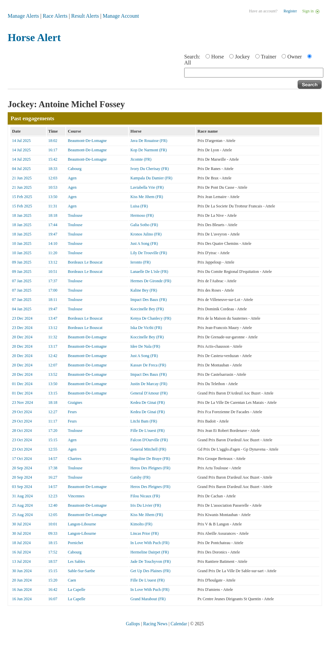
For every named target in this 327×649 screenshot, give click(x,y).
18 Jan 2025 (21, 215)
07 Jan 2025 (21, 281)
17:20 (52, 430)
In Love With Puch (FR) (150, 542)
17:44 (52, 224)
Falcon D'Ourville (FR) (149, 440)
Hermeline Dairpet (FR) (149, 552)
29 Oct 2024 (22, 412)
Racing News (155, 623)
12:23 (52, 496)
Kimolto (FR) (141, 524)
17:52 (52, 552)
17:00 (52, 290)
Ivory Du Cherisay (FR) (149, 168)
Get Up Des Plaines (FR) (150, 571)
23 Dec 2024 (22, 318)
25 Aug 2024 (22, 505)
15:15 (52, 440)
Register (290, 11)
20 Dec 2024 (22, 337)
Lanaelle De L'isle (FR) (149, 271)
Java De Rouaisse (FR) (148, 140)
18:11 (52, 299)
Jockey (242, 56)
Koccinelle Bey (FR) (147, 309)
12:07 (52, 365)
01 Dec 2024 (22, 383)
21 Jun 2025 (22, 178)
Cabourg (74, 168)
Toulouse (75, 215)
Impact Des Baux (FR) (148, 299)
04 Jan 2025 (21, 309)
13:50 (52, 196)
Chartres (74, 458)
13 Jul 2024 (21, 561)
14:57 (52, 458)
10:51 (52, 271)
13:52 (52, 374)
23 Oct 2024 (22, 440)
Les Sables (76, 561)
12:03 (52, 178)
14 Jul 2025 (21, 140)
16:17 (52, 150)
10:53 (52, 187)
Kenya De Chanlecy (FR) (150, 318)
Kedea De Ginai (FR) (147, 402)
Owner (294, 56)
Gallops (133, 623)
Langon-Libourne (82, 524)
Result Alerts (85, 16)
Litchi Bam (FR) (143, 421)
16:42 (52, 589)
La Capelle (76, 589)
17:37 (52, 281)
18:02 (52, 140)
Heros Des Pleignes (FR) (150, 468)
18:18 (52, 215)
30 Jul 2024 (21, 524)
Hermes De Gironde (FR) (150, 281)
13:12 (52, 262)
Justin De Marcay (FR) (148, 383)
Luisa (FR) (139, 206)
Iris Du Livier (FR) (145, 505)
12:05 (52, 514)
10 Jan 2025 (21, 243)
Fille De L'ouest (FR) (147, 430)
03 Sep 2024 (22, 486)
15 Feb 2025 (22, 196)
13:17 (52, 346)
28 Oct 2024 (22, 430)
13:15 (52, 393)
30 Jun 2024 (22, 571)
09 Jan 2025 (21, 262)
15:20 (52, 580)
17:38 (52, 468)
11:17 (52, 421)
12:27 (52, 412)
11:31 (52, 206)
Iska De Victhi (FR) (146, 327)
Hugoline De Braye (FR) (150, 458)
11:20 (52, 253)
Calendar (179, 623)
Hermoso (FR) (142, 215)
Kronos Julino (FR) (145, 234)
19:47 (52, 234)
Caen (72, 580)
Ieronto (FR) (140, 262)
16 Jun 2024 (22, 589)
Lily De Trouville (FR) (148, 253)
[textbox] (253, 72)
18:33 (52, 168)
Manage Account (121, 16)
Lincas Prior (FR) (144, 533)
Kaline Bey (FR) (143, 290)
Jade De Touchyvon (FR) (150, 561)
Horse (217, 56)
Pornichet (75, 542)
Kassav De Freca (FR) (148, 365)
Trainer (269, 56)
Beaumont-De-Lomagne (87, 140)
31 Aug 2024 (22, 496)
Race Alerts (55, 16)
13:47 (52, 318)
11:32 (52, 337)
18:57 (52, 561)
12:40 (52, 505)
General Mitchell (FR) (148, 449)
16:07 (52, 599)
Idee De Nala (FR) (145, 346)
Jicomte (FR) (140, 159)
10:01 (52, 524)
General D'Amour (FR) (149, 393)
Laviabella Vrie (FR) (147, 187)
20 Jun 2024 (22, 580)
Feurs (72, 412)
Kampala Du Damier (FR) (151, 178)
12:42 (52, 355)
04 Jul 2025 (21, 168)
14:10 (52, 243)
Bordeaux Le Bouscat (85, 262)
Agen (72, 178)
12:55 (52, 449)
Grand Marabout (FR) (148, 599)
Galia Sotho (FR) (144, 224)
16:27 (52, 477)
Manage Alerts (23, 16)
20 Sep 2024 (22, 468)
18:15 (52, 542)
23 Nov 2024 (22, 402)
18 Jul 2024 (21, 542)
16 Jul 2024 (21, 552)
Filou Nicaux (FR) (145, 496)
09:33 (52, 533)
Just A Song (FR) (144, 243)
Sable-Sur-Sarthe (81, 571)
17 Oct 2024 (22, 458)
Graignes (75, 402)
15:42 (52, 159)
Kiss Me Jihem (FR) (146, 196)
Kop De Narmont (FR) (148, 150)
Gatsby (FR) (140, 477)
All (187, 62)
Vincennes (76, 496)
